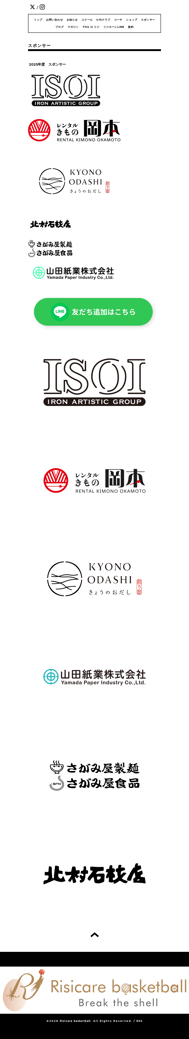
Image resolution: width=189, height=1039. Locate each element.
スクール (87, 19)
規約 (130, 27)
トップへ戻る (94, 934)
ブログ (59, 27)
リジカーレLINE (113, 27)
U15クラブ (103, 19)
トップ (38, 19)
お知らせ (72, 19)
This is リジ (91, 27)
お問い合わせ (54, 19)
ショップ (131, 19)
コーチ (118, 19)
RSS (139, 1021)
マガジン (73, 27)
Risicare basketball (75, 1021)
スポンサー (148, 19)
